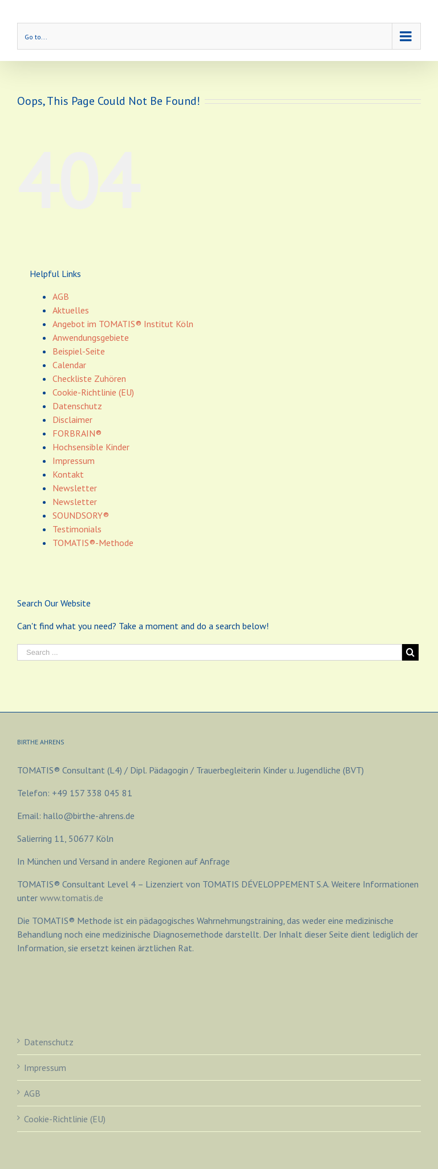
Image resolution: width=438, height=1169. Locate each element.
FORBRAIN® (77, 433)
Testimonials (77, 529)
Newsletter (74, 488)
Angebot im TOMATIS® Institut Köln (122, 323)
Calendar (69, 364)
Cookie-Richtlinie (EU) (93, 392)
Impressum (73, 460)
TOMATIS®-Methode (92, 542)
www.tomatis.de (71, 897)
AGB (60, 296)
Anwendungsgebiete (90, 337)
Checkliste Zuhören (89, 378)
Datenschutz (77, 406)
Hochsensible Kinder (90, 447)
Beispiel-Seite (78, 351)
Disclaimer (72, 419)
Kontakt (68, 474)
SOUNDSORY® (80, 515)
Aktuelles (70, 310)
